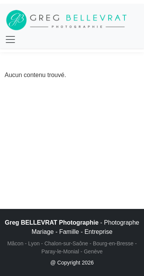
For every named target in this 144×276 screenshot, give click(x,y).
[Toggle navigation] (10, 39)
